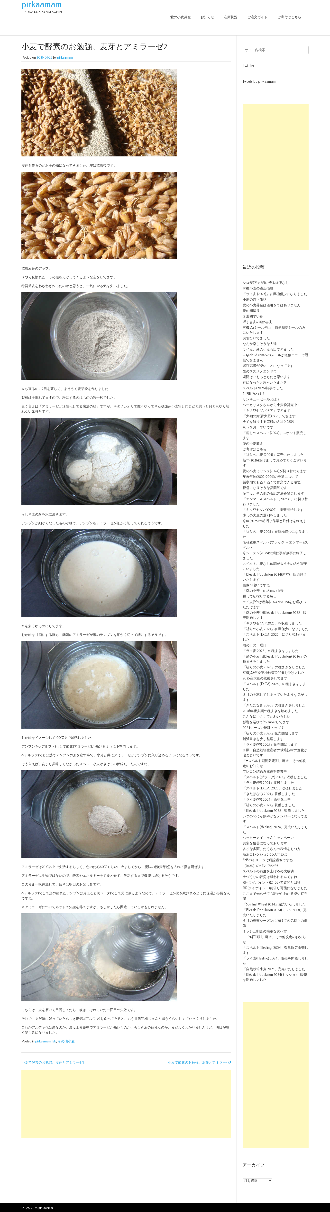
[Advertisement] (126, 1104)
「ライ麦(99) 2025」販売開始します (270, 744)
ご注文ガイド (257, 17)
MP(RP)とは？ (254, 394)
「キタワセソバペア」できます (266, 410)
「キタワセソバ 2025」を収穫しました (272, 623)
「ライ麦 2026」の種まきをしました (271, 651)
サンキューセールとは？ (261, 399)
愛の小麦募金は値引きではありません (272, 305)
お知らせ (207, 17)
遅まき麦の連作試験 (258, 322)
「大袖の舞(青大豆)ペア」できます (269, 416)
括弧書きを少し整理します (263, 739)
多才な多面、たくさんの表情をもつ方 (272, 849)
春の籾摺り (251, 311)
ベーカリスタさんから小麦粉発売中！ (272, 405)
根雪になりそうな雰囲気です (265, 488)
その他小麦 (66, 1041)
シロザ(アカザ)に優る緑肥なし (266, 283)
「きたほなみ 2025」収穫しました (269, 794)
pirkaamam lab (45, 1041)
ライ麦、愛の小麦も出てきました (268, 349)
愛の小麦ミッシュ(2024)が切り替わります (275, 471)
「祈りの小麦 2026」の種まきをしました (274, 667)
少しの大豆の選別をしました (265, 515)
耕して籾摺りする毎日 (260, 596)
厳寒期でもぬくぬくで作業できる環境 (272, 482)
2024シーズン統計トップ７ (263, 728)
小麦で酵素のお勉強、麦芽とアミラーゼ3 (199, 1062)
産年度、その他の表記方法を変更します (273, 493)
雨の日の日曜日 (254, 645)
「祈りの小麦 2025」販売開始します (270, 733)
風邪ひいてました (256, 338)
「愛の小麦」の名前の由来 (263, 591)
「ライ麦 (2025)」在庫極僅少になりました (275, 294)
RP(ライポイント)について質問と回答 (272, 882)
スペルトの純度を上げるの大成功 (268, 871)
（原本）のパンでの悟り (261, 866)
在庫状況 (231, 17)
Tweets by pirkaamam (259, 81)
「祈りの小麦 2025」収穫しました (269, 805)
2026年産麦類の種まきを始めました (270, 711)
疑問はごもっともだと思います (266, 377)
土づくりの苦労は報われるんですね (270, 877)
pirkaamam (41, 4)
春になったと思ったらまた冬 (265, 382)
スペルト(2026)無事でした (263, 388)
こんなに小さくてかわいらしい (266, 717)
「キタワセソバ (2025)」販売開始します (273, 510)
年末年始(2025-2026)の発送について (270, 477)
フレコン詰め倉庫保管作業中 (265, 771)
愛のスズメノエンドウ (260, 371)
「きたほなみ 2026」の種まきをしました (274, 705)
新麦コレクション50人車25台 (265, 854)
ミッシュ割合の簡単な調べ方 (265, 931)
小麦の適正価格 (254, 300)
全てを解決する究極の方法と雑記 (268, 422)
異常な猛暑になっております (265, 843)
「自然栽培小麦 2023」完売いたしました (274, 969)
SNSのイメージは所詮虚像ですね (268, 860)
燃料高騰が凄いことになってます (268, 366)
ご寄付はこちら (289, 17)
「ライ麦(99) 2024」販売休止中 (267, 799)
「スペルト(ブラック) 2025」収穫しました (275, 777)
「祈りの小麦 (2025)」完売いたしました (273, 455)
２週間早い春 (253, 316)
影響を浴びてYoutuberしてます (266, 722)
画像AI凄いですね (256, 585)
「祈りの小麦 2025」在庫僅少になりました (276, 629)
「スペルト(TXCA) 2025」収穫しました (272, 788)
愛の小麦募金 (180, 17)
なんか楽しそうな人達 (260, 344)
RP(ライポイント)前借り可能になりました (275, 888)
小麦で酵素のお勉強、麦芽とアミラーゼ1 (52, 1062)
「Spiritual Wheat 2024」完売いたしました (274, 904)
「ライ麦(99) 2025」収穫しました (268, 783)
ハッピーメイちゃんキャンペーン (268, 838)
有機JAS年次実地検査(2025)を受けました (273, 673)
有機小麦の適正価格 (258, 288)
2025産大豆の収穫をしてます (265, 678)
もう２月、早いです (258, 427)
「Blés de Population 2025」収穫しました (274, 811)
